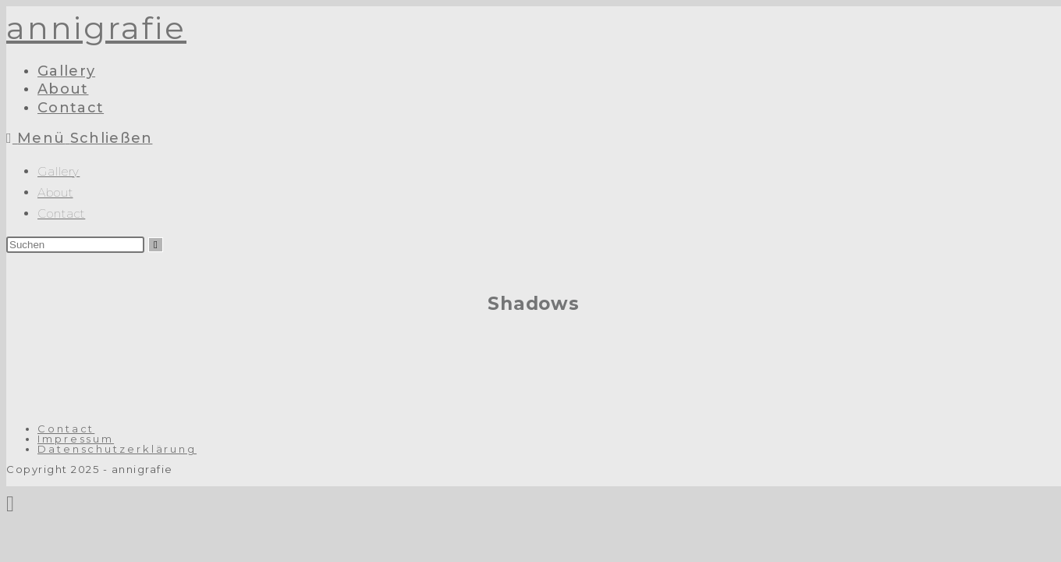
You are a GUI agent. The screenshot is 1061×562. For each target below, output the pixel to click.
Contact (61, 213)
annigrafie (96, 28)
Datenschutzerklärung (117, 449)
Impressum (75, 438)
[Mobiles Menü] (79, 138)
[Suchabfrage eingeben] (75, 245)
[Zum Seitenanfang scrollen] (10, 503)
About (55, 192)
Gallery (58, 171)
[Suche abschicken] (155, 244)
